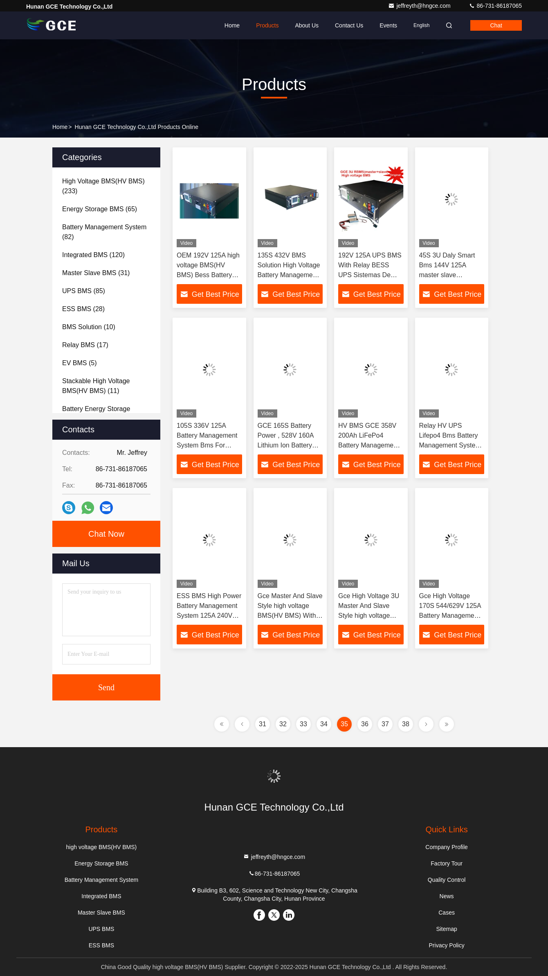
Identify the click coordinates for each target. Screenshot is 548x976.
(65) (99, 209)
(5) (79, 362)
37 (385, 724)
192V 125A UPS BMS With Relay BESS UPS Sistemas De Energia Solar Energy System (370, 275)
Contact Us (349, 25)
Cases (446, 912)
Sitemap (446, 929)
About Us (307, 25)
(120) (93, 254)
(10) (88, 326)
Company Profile (446, 847)
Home (232, 25)
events (388, 25)
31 (262, 724)
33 (303, 724)
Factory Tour (447, 863)
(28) (83, 308)
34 (324, 724)
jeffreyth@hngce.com (420, 5)
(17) (85, 344)
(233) (103, 186)
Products (267, 25)
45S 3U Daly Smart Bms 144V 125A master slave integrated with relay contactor (448, 275)
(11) (96, 385)
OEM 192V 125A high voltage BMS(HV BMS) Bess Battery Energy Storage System (208, 275)
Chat (496, 25)
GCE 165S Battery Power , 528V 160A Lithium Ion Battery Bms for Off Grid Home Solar (286, 445)
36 (364, 724)
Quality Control (447, 880)
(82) (104, 232)
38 (405, 724)
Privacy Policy (447, 945)
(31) (96, 272)
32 (283, 724)
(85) (83, 290)
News (447, 896)
